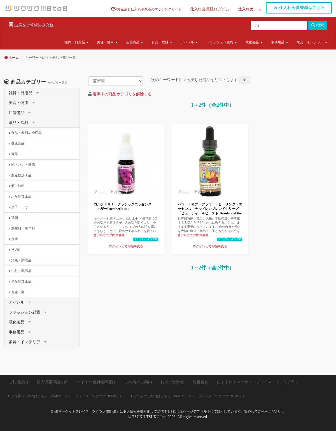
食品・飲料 (161, 42)
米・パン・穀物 (22, 165)
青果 (13, 154)
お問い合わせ (172, 382)
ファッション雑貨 (221, 42)
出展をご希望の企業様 (31, 25)
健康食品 (17, 143)
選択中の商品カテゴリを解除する (122, 94)
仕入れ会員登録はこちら (299, 8)
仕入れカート (250, 9)
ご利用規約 (18, 382)
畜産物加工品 (20, 281)
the (245, 80)
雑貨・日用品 (76, 42)
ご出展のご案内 (138, 382)
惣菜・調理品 (20, 260)
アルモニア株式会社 (109, 235)
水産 (13, 239)
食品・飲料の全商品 (25, 133)
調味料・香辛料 (22, 228)
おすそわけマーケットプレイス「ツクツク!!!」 (258, 382)
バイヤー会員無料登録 (96, 382)
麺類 (13, 218)
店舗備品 (134, 42)
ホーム (11, 58)
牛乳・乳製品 (20, 271)
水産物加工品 (20, 196)
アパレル (189, 42)
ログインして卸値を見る (126, 246)
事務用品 (279, 42)
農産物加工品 (20, 175)
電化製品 (254, 42)
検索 (317, 25)
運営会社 (200, 382)
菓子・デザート (22, 207)
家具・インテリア (312, 42)
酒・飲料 (17, 186)
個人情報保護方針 (52, 382)
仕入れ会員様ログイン (210, 9)
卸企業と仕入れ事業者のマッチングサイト (146, 9)
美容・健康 (107, 42)
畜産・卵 (17, 292)
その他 (15, 250)
